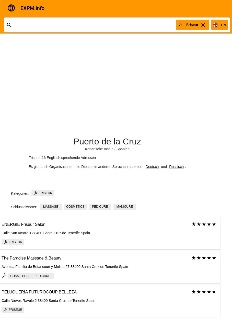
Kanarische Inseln (99, 149)
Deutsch (152, 167)
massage (50, 206)
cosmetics (75, 206)
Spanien (123, 149)
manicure (125, 206)
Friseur (42, 193)
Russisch (176, 167)
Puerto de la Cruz (107, 141)
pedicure (100, 206)
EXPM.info (32, 8)
